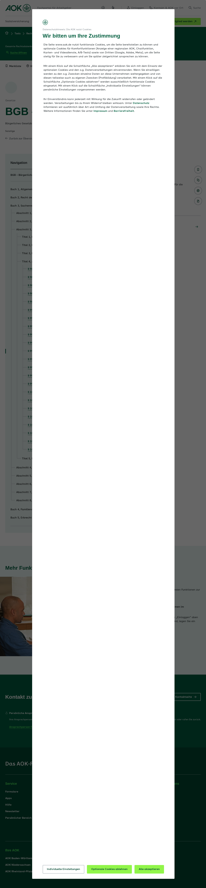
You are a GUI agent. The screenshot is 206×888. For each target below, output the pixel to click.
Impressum (100, 111)
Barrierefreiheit (124, 111)
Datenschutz (141, 103)
